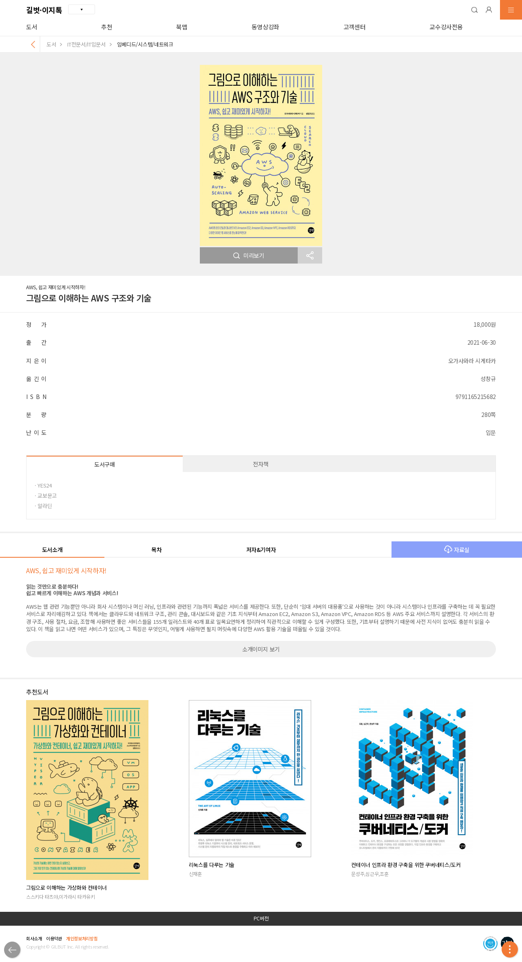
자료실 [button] (456, 549)
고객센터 (354, 26)
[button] (474, 10)
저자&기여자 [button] (261, 549)
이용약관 (54, 938)
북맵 (181, 26)
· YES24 (43, 485)
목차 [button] (156, 549)
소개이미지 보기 (261, 649)
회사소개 (34, 938)
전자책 (260, 464)
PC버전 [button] (261, 918)
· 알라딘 (43, 506)
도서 (31, 26)
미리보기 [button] (248, 255)
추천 (106, 26)
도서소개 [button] (52, 549)
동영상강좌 (265, 26)
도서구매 (104, 464)
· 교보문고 (46, 495)
